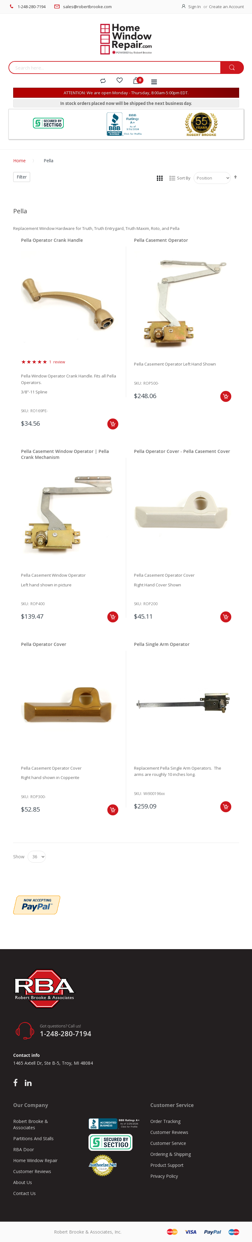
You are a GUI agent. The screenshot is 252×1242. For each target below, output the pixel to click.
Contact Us (24, 1193)
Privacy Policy (164, 1176)
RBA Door (23, 1149)
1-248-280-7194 (32, 6)
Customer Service (168, 1143)
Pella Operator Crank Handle (52, 240)
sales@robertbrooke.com (87, 6)
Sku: (25, 410)
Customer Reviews (32, 1171)
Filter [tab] (22, 177)
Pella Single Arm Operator (162, 644)
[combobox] (114, 67)
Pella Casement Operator (161, 240)
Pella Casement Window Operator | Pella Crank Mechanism (65, 454)
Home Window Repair (35, 1160)
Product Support (167, 1165)
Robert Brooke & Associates (30, 1124)
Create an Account (226, 6)
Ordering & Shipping (170, 1154)
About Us (22, 1182)
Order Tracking (165, 1121)
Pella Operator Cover (43, 644)
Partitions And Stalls (33, 1138)
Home (19, 161)
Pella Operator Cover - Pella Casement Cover (182, 451)
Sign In (194, 6)
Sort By (183, 178)
